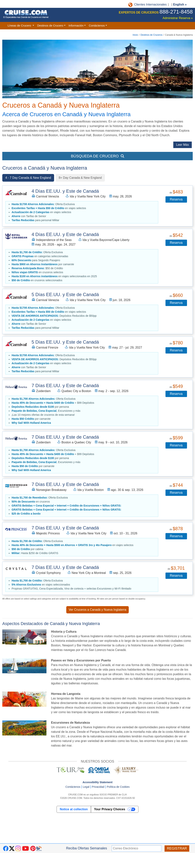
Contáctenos (72, 786)
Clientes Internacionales (147, 4)
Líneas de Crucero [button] (20, 25)
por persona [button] (40, 406)
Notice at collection (74, 809)
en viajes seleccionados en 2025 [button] (54, 276)
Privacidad (98, 786)
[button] (31, 422)
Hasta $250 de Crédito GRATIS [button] (35, 553)
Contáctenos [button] (97, 25)
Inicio (135, 35)
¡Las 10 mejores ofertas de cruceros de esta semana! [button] (43, 414)
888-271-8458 (176, 12)
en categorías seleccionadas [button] (40, 256)
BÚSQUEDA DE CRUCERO (97, 156)
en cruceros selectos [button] (37, 272)
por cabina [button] (27, 549)
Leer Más (182, 144)
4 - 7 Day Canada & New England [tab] (28, 177)
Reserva (176, 199)
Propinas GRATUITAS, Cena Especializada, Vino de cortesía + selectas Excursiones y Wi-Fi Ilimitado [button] (71, 588)
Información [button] (76, 25)
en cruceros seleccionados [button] (37, 280)
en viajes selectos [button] (49, 208)
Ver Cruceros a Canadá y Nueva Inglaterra (97, 609)
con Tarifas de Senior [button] (29, 216)
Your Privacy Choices (109, 809)
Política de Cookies (118, 786)
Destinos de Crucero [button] (50, 25)
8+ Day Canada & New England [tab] (80, 177)
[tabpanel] (97, 390)
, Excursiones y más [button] (46, 410)
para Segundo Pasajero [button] (36, 260)
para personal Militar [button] (35, 220)
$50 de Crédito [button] (37, 268)
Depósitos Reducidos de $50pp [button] (54, 315)
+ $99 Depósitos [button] (53, 402)
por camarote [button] (43, 264)
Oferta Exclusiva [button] (43, 204)
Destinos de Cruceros (151, 35)
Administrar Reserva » (178, 18)
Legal (86, 786)
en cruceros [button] (31, 501)
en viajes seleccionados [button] (41, 584)
